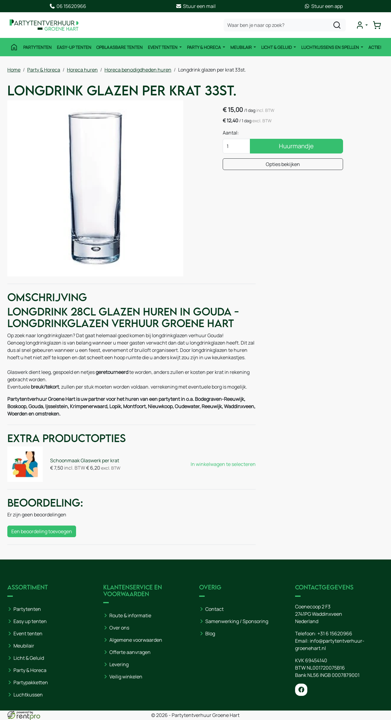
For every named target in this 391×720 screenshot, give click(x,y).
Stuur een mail (196, 6)
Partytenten (37, 47)
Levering (119, 664)
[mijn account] (361, 25)
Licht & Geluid (277, 47)
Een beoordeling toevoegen (41, 531)
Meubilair (241, 47)
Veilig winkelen (125, 676)
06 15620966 (67, 6)
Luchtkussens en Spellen (330, 47)
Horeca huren (82, 69)
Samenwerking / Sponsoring (236, 621)
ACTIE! (374, 47)
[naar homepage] (44, 25)
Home (13, 69)
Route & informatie (130, 615)
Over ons (119, 627)
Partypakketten (30, 682)
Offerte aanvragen (130, 652)
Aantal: (231, 132)
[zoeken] (337, 25)
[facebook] (301, 690)
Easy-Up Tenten (74, 47)
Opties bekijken (283, 164)
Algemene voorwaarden (135, 640)
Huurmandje (296, 146)
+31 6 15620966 (334, 633)
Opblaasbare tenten (119, 47)
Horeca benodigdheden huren (137, 69)
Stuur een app (323, 6)
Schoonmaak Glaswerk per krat (84, 460)
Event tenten (163, 47)
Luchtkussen (28, 694)
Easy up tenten (30, 621)
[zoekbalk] (285, 25)
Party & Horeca (204, 47)
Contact (214, 609)
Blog (210, 633)
